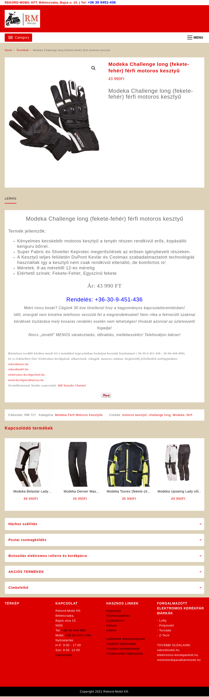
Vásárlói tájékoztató (121, 644)
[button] (93, 68)
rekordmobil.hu (18, 370)
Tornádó (165, 631)
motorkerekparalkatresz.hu (26, 381)
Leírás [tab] (10, 198)
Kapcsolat (113, 611)
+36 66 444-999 (74, 631)
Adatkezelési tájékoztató (124, 654)
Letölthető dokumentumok (125, 639)
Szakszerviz (115, 621)
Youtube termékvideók (123, 649)
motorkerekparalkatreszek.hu (179, 661)
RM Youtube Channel (73, 386)
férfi (190, 416)
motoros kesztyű (135, 416)
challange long (160, 416)
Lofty (163, 621)
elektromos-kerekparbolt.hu (27, 375)
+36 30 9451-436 (102, 2)
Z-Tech (164, 636)
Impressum (64, 656)
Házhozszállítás (118, 616)
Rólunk (111, 626)
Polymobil (166, 626)
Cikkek (111, 631)
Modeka (179, 416)
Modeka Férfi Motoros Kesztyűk (79, 416)
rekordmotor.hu (18, 364)
